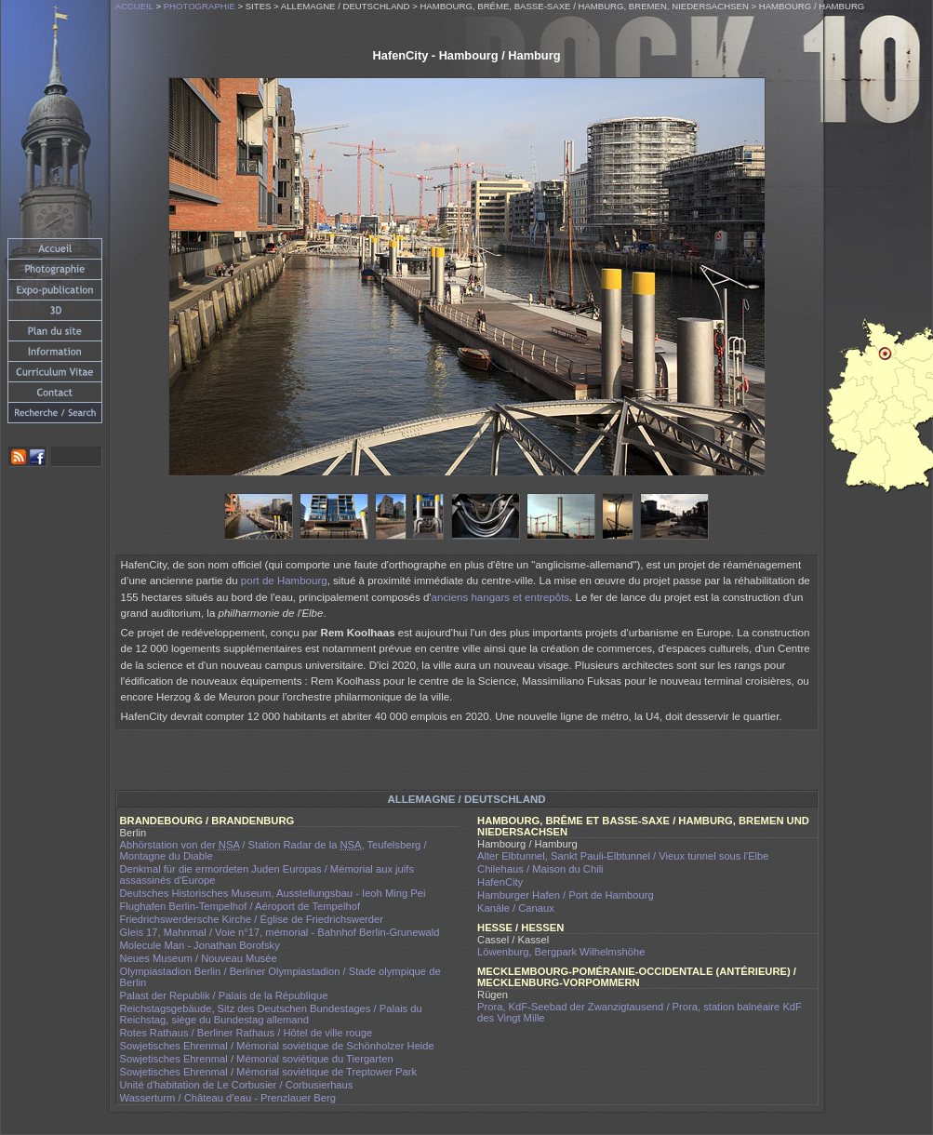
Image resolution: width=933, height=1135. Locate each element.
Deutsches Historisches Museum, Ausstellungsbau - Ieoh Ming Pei (273, 893)
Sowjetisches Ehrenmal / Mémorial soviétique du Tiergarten (256, 1058)
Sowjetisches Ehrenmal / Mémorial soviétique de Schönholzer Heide (277, 1045)
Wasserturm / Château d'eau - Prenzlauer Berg (228, 1097)
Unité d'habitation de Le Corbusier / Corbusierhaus (236, 1084)
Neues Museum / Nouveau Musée (198, 958)
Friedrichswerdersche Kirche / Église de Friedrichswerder (252, 919)
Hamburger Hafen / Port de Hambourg (565, 895)
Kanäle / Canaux (515, 908)
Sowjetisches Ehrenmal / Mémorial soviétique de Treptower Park (269, 1071)
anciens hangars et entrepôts (501, 597)
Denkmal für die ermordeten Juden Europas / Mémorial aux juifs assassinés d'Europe (267, 874)
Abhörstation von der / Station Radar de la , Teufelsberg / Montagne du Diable (273, 850)
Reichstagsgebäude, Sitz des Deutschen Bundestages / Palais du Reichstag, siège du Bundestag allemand (271, 1014)
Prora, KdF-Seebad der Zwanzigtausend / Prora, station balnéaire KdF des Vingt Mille (639, 1012)
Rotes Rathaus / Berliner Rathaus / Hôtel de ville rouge (246, 1032)
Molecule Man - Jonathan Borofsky (200, 945)
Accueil (134, 6)
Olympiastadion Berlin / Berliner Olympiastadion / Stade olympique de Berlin (280, 977)
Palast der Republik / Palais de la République (224, 995)
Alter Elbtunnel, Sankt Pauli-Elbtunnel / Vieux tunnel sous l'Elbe (623, 855)
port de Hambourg (284, 580)
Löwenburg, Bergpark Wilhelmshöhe (561, 951)
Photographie (199, 6)
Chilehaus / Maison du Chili (540, 869)
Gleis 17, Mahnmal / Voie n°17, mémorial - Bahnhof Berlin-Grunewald (280, 932)
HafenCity (500, 882)
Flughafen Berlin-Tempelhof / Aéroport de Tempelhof (240, 906)
